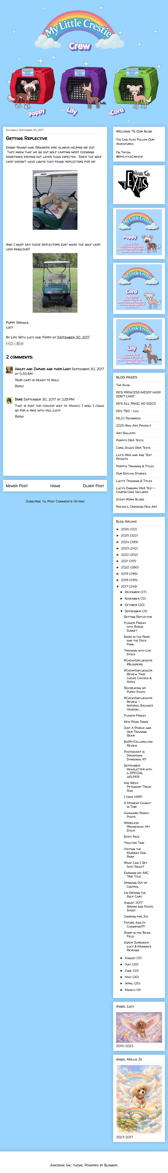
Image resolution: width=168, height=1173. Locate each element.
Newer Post (17, 485)
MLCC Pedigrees (128, 418)
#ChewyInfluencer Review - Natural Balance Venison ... (138, 703)
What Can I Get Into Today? (135, 864)
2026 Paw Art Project (133, 425)
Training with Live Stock (137, 652)
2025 (125, 535)
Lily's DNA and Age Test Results (134, 457)
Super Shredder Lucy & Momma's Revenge (137, 946)
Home (55, 485)
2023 (125, 548)
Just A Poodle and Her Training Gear (137, 731)
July (128, 964)
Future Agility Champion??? (135, 924)
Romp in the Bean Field (137, 934)
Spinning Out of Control (135, 884)
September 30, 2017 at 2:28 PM (49, 399)
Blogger (110, 1165)
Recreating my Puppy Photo (135, 690)
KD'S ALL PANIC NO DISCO (136, 403)
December (133, 592)
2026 (125, 529)
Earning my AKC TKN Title (136, 875)
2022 (125, 554)
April (129, 983)
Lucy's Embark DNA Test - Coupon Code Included (135, 490)
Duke (19, 399)
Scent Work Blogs (130, 499)
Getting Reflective (138, 616)
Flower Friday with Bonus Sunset (135, 627)
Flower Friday (135, 715)
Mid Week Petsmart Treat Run (137, 787)
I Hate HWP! (133, 796)
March (130, 990)
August (130, 958)
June (129, 970)
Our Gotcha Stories (131, 473)
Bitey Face (132, 836)
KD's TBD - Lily (127, 411)
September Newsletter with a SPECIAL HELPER (138, 771)
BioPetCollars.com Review (138, 743)
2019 (125, 573)
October (131, 605)
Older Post (93, 485)
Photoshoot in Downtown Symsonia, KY (135, 755)
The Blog (123, 385)
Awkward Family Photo (136, 815)
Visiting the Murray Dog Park (135, 853)
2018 (125, 580)
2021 (125, 561)
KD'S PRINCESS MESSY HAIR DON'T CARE (138, 394)
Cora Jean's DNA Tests (133, 447)
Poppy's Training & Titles (135, 466)
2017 (125, 586)
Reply (19, 386)
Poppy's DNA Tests (130, 440)
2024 (125, 542)
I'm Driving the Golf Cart (135, 894)
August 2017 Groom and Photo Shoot (138, 906)
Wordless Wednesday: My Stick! (137, 827)
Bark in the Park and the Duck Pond (137, 640)
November (133, 598)
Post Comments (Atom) (65, 501)
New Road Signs (136, 721)
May (129, 977)
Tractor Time (134, 843)
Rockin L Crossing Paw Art (136, 506)
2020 (125, 567)
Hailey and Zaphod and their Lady (43, 369)
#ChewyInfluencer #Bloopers (138, 662)
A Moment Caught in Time (137, 805)
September (133, 611)
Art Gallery (126, 433)
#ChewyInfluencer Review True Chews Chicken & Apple (138, 676)
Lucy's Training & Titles (134, 481)
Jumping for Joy (136, 916)
